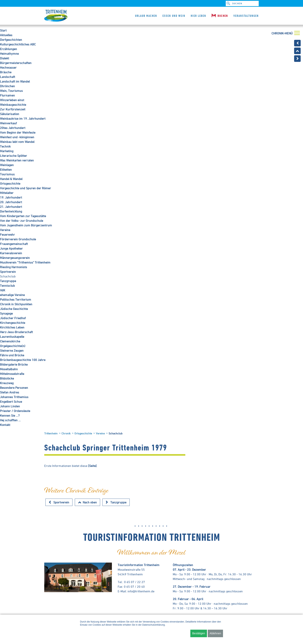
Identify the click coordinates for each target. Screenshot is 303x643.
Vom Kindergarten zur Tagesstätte (23, 216)
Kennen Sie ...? (10, 415)
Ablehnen (215, 633)
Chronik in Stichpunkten (16, 304)
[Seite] (92, 465)
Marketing (6, 151)
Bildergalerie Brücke (14, 364)
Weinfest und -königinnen (17, 137)
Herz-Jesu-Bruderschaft (16, 332)
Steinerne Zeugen (12, 350)
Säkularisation (9, 114)
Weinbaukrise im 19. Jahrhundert (22, 118)
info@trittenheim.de (141, 591)
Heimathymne (9, 53)
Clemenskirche (10, 341)
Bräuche (5, 72)
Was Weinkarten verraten (17, 160)
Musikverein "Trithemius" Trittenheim (25, 262)
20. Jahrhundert (11, 202)
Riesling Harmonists (13, 267)
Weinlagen (7, 165)
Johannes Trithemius (14, 397)
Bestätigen (198, 633)
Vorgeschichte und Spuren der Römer (25, 188)
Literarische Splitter (13, 155)
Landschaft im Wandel (15, 81)
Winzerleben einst (12, 100)
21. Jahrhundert (11, 206)
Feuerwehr (7, 234)
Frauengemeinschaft (14, 244)
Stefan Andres (9, 392)
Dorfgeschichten (11, 39)
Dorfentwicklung (11, 211)
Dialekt (4, 58)
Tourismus (7, 174)
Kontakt (5, 424)
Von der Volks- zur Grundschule (21, 220)
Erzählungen (8, 49)
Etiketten (6, 169)
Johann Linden (10, 406)
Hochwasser (8, 67)
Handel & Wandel (11, 179)
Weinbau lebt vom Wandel (17, 141)
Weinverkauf (8, 123)
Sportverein (8, 271)
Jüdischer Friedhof (13, 318)
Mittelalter (7, 192)
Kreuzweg (7, 383)
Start (3, 30)
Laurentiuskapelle (12, 336)
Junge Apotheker (11, 248)
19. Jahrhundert (11, 197)
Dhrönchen (7, 86)
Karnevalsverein (11, 253)
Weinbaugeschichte (13, 104)
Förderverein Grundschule (18, 239)
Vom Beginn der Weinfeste (17, 132)
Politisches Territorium (15, 299)
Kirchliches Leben (12, 327)
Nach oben (90, 502)
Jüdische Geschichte (14, 308)
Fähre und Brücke (12, 355)
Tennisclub (7, 285)
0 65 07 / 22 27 (134, 582)
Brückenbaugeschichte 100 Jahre (22, 360)
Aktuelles (6, 35)
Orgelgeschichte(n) (12, 346)
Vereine (5, 230)
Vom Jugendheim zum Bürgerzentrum (26, 225)
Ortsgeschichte (10, 183)
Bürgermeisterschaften (15, 63)
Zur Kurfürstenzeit (12, 109)
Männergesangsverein (15, 257)
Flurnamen (7, 95)
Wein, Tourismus (11, 90)
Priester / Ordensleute (15, 411)
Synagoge (6, 313)
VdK (2, 290)
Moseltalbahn (9, 369)
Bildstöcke (7, 378)
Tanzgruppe (8, 281)
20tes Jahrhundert (12, 128)
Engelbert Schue (11, 401)
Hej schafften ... (10, 420)
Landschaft (7, 76)
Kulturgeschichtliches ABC (18, 44)
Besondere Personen (14, 387)
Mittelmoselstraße (12, 373)
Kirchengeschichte (12, 322)
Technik (5, 146)
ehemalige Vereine (12, 295)
